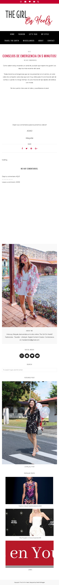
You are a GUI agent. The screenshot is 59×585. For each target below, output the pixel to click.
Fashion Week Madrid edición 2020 (30, 506)
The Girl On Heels (24, 582)
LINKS (30, 569)
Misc (29, 52)
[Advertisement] (29, 235)
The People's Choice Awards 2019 (30, 538)
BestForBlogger (40, 582)
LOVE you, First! (29, 466)
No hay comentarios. (30, 60)
